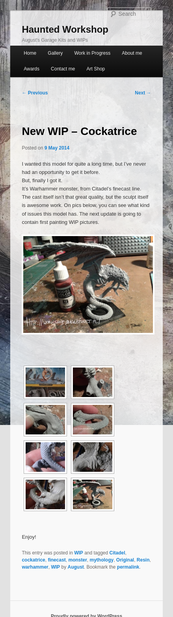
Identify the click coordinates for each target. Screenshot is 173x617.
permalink (128, 567)
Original (125, 560)
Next (143, 93)
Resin (143, 560)
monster (77, 560)
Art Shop (96, 69)
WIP (78, 553)
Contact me (63, 69)
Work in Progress (92, 53)
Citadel (117, 553)
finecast (56, 560)
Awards (31, 69)
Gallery (55, 53)
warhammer (35, 567)
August (75, 567)
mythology (102, 560)
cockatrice (33, 560)
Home (30, 53)
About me (132, 53)
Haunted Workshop (65, 29)
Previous (35, 93)
